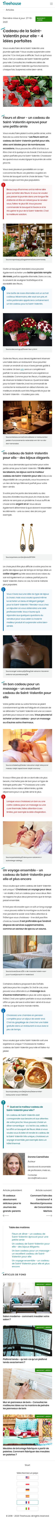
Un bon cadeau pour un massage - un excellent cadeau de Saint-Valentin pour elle (31, 1254)
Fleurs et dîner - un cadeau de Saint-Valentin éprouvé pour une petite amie (30, 1237)
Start (27, 1465)
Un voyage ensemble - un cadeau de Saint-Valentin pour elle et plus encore (31, 1264)
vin (22, 369)
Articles (10, 10)
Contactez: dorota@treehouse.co (37, 1176)
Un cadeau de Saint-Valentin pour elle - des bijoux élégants (31, 1245)
